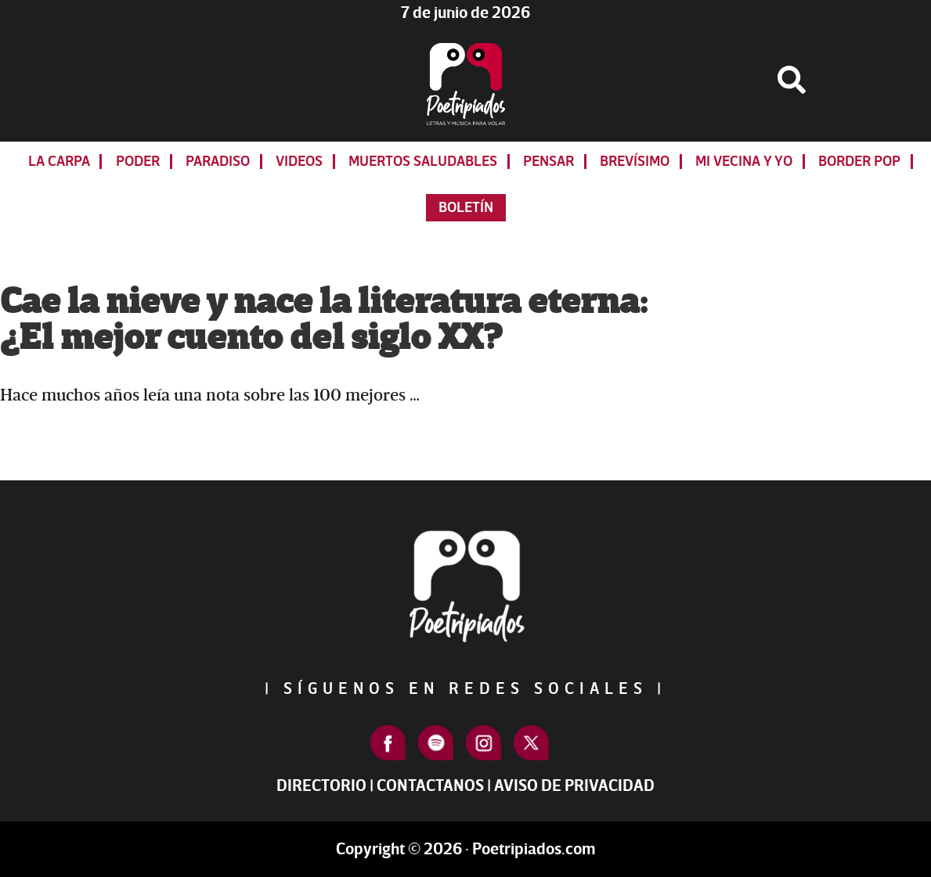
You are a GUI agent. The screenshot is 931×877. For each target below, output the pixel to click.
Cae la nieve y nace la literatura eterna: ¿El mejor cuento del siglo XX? (324, 320)
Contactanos (430, 786)
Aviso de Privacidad (574, 786)
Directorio (321, 786)
